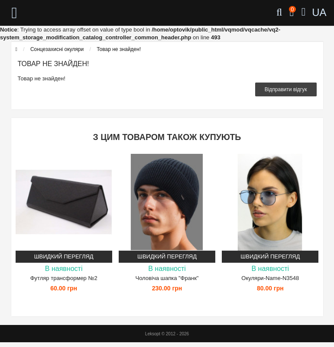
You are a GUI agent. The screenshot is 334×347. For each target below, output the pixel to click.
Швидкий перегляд (64, 256)
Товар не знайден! (119, 49)
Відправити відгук (286, 89)
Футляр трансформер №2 (63, 278)
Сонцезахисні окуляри (57, 49)
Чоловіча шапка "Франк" (167, 278)
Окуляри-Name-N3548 (270, 278)
